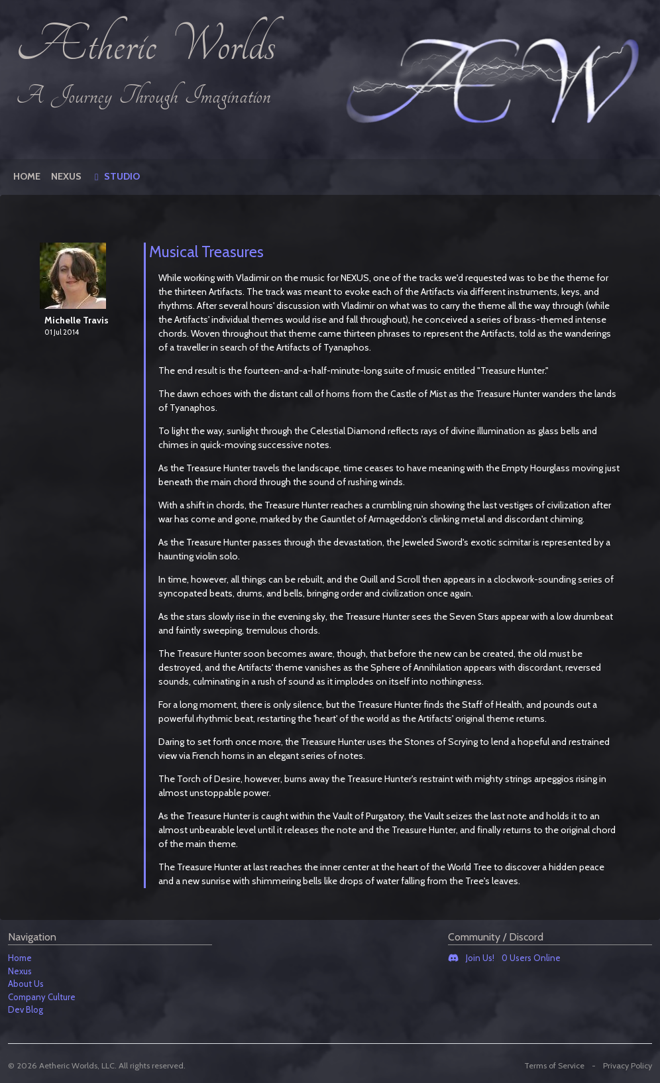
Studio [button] (121, 176)
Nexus (66, 176)
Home (26, 176)
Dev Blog (25, 1009)
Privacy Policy (627, 1065)
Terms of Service (554, 1065)
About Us (26, 983)
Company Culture (42, 997)
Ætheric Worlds (146, 46)
